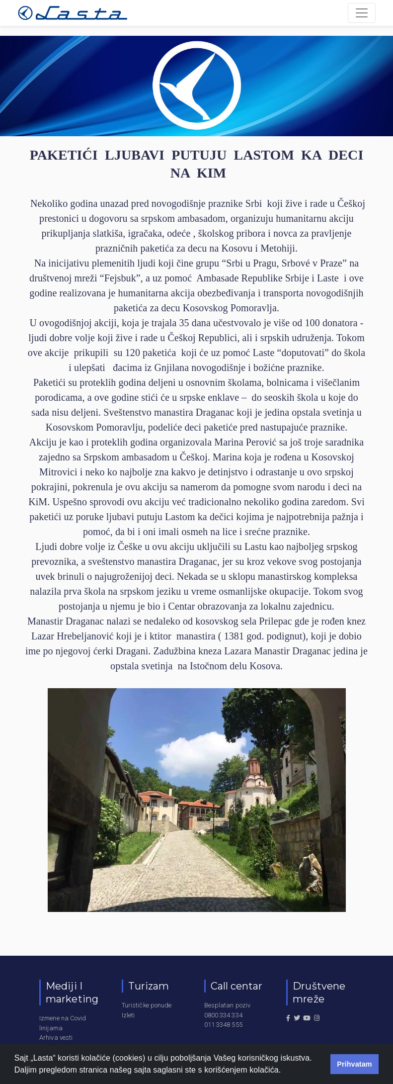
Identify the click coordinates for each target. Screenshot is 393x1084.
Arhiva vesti (56, 1037)
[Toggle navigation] (362, 13)
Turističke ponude (147, 1005)
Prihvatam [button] (354, 1064)
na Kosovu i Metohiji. (253, 248)
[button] (284, 1071)
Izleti (128, 1015)
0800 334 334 (223, 1015)
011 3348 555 (223, 1024)
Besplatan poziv (227, 1005)
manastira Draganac (177, 561)
